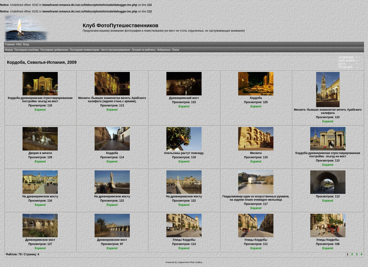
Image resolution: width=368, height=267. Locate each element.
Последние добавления (54, 49)
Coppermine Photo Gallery (189, 262)
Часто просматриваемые (115, 49)
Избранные (163, 49)
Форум (9, 49)
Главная (10, 44)
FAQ (19, 44)
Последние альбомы (26, 49)
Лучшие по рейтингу (144, 49)
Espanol (40, 109)
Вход (26, 44)
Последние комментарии (84, 49)
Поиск (175, 49)
